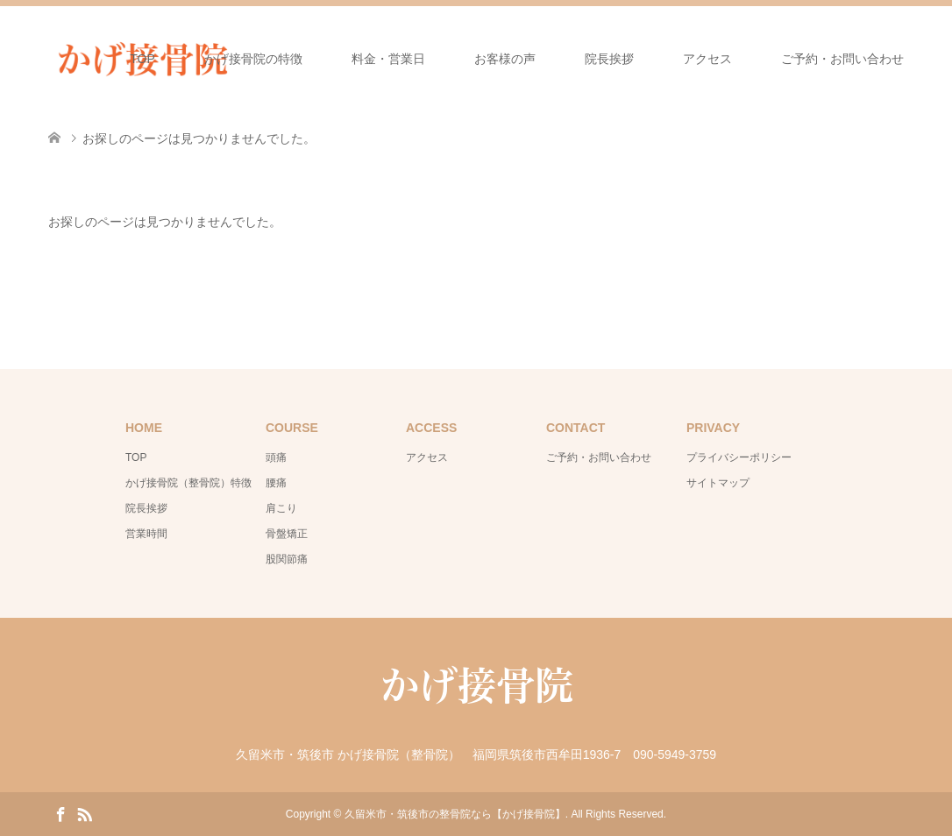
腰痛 (276, 483)
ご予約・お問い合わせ (842, 59)
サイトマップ (718, 483)
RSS (84, 813)
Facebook (60, 813)
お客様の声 (505, 59)
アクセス (707, 59)
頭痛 (276, 457)
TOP (142, 59)
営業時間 (146, 534)
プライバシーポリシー (739, 457)
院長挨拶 (609, 59)
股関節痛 (287, 559)
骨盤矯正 (287, 534)
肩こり (281, 508)
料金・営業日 (388, 59)
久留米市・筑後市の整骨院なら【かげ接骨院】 (455, 814)
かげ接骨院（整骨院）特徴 (188, 483)
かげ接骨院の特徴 (253, 59)
